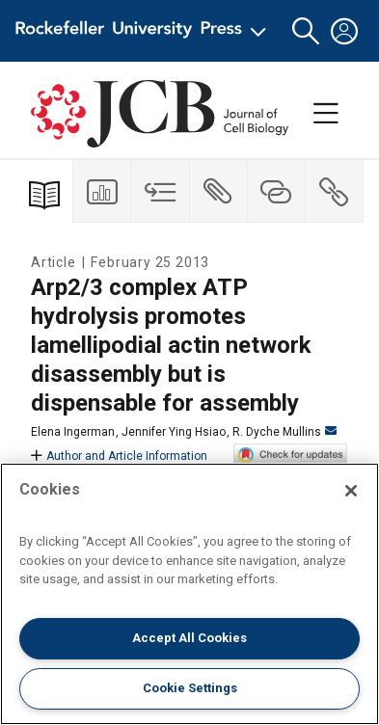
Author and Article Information (119, 456)
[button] (305, 31)
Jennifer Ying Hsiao (174, 432)
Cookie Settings (190, 688)
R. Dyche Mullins (284, 432)
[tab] (102, 191)
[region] (189, 594)
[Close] (351, 491)
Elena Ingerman (73, 432)
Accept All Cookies (189, 638)
